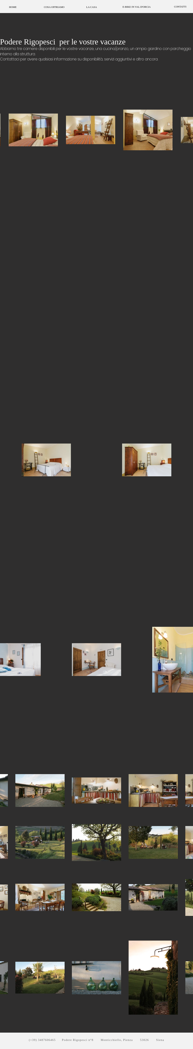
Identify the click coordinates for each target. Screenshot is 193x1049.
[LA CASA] (91, 7)
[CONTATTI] (180, 7)
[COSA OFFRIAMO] (54, 7)
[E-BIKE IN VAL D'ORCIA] (136, 7)
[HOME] (13, 7)
